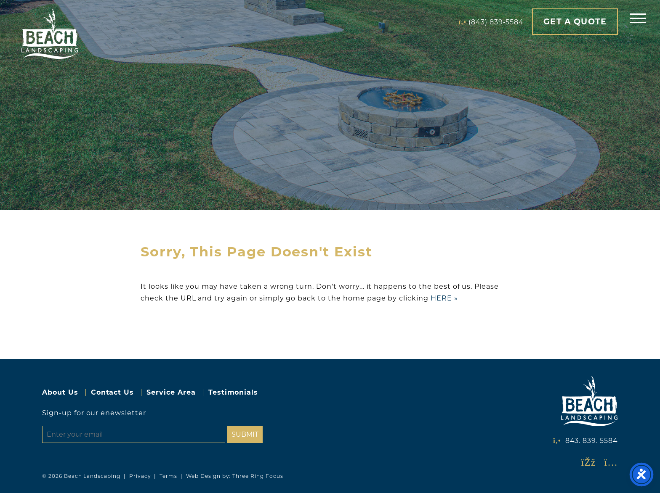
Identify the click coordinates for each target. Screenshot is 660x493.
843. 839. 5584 (591, 441)
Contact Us (112, 392)
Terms (168, 476)
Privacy (140, 476)
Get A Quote (575, 21)
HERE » (444, 298)
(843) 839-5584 (496, 22)
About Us (60, 392)
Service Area (171, 392)
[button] (638, 18)
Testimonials (233, 392)
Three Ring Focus (257, 476)
